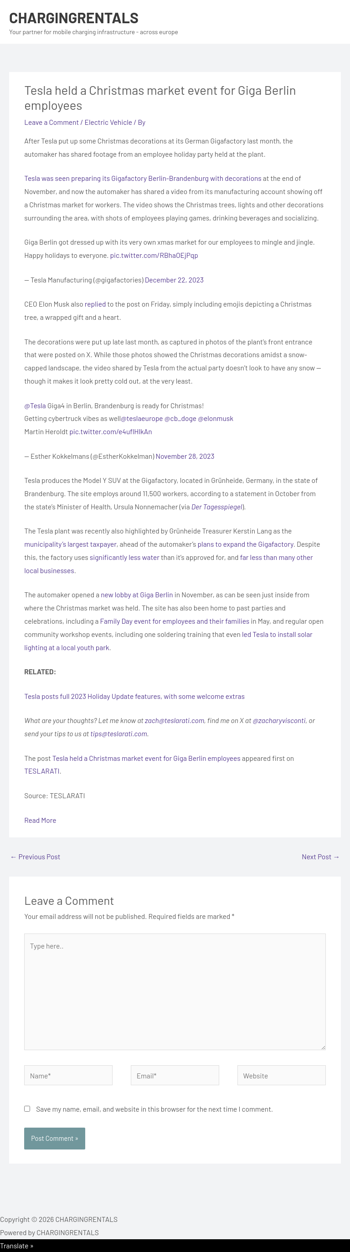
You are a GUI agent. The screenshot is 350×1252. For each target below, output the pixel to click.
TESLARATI (41, 770)
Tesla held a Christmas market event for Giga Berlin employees (146, 758)
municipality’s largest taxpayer (70, 543)
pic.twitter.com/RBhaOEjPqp (154, 255)
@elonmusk (215, 418)
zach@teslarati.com (174, 720)
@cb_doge (180, 418)
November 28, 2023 (184, 456)
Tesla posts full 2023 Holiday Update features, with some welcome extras (134, 696)
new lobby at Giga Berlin (137, 594)
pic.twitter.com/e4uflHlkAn (110, 431)
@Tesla (35, 405)
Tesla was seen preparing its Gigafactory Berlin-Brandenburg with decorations (143, 178)
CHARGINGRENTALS (74, 17)
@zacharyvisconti (278, 720)
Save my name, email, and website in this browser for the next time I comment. (154, 1108)
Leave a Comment (51, 122)
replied (95, 303)
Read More (40, 820)
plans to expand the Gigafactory (245, 543)
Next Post (321, 856)
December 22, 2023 (174, 279)
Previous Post (35, 856)
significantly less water (125, 557)
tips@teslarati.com (118, 733)
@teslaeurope (142, 418)
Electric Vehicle (109, 122)
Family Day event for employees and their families (175, 620)
